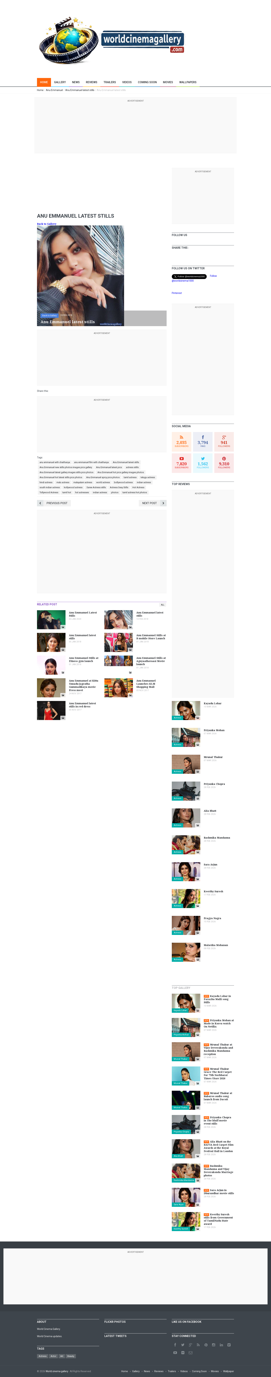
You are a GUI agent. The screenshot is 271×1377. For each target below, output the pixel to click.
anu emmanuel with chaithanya (55, 462)
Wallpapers (188, 82)
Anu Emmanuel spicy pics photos (103, 477)
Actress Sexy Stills (119, 487)
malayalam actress (82, 482)
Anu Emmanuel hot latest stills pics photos (61, 477)
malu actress (63, 482)
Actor (53, 1356)
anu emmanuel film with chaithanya (91, 462)
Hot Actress (138, 487)
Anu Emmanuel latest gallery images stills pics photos (66, 472)
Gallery (60, 82)
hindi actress (46, 482)
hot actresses (82, 492)
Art (61, 1356)
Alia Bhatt (178, 1156)
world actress (103, 482)
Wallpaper (228, 1371)
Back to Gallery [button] (49, 315)
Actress (177, 718)
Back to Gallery (46, 224)
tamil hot (66, 492)
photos (114, 492)
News (76, 82)
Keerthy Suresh (181, 1229)
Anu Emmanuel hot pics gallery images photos (120, 472)
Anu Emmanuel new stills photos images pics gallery (66, 467)
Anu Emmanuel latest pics (109, 467)
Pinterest (177, 293)
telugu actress (148, 477)
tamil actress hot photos (135, 492)
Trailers (110, 82)
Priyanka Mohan (181, 1035)
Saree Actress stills (96, 487)
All (162, 605)
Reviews (91, 82)
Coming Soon (147, 82)
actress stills (132, 467)
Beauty (70, 1356)
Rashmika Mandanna (184, 1180)
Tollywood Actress (49, 492)
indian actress (144, 482)
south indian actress (50, 487)
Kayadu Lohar (180, 1010)
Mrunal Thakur (180, 1059)
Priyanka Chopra (181, 1132)
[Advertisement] (135, 127)
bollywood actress (123, 482)
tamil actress (130, 477)
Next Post (154, 503)
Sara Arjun (179, 1204)
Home (44, 82)
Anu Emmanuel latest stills (126, 462)
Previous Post (52, 503)
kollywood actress (73, 487)
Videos (127, 82)
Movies (168, 82)
